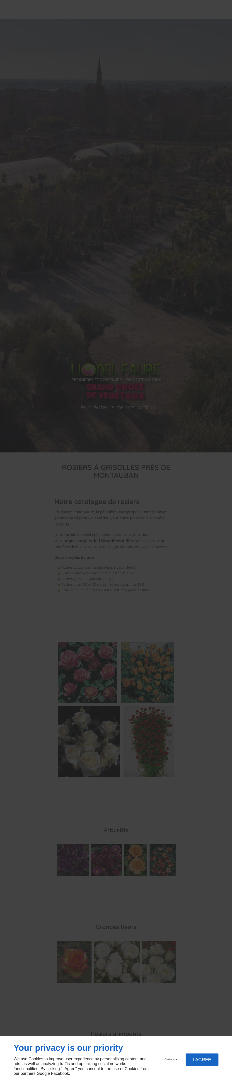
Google (43, 1073)
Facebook (60, 1073)
